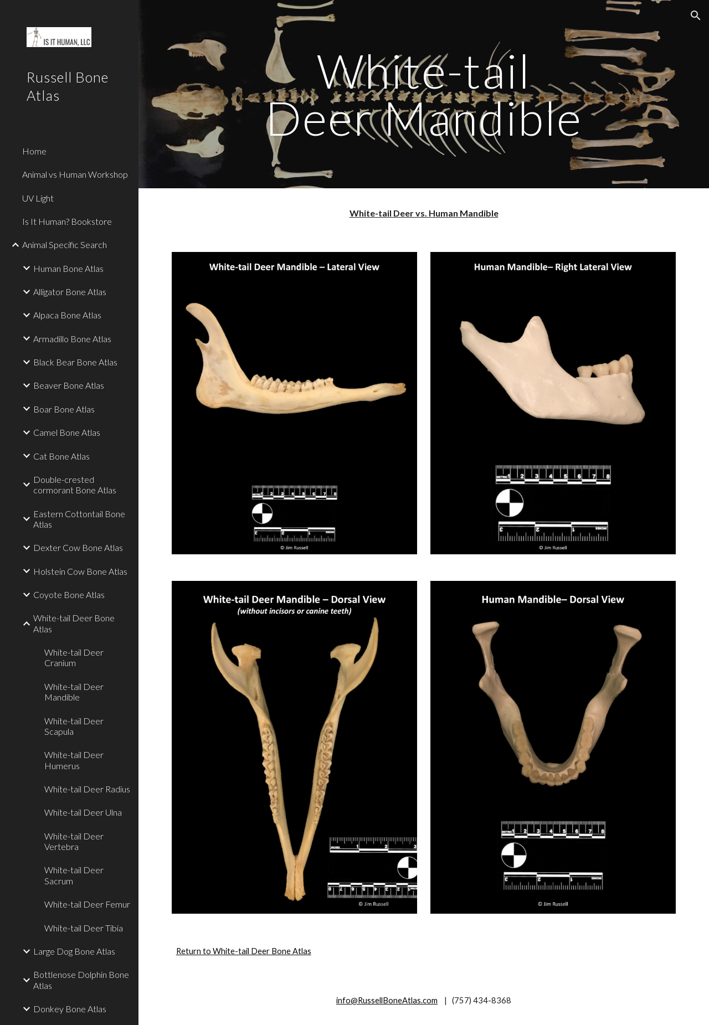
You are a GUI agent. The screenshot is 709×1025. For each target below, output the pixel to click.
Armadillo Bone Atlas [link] (72, 338)
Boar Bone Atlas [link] (64, 409)
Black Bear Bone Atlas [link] (75, 362)
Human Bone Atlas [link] (68, 268)
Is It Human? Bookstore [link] (67, 221)
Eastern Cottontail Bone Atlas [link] (79, 518)
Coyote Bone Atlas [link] (69, 594)
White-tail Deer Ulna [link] (83, 812)
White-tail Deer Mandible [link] (74, 691)
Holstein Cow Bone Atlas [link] (80, 571)
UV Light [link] (38, 198)
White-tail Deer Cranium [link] (74, 657)
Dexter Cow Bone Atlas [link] (78, 547)
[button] (695, 15)
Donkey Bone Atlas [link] (69, 1008)
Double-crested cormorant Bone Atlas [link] (74, 484)
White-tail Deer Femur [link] (87, 904)
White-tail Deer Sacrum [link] (74, 874)
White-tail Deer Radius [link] (87, 789)
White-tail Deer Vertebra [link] (74, 841)
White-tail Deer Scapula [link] (74, 725)
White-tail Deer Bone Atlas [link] (74, 622)
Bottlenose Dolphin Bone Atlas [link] (81, 979)
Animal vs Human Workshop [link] (75, 174)
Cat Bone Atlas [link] (61, 456)
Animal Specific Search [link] (64, 244)
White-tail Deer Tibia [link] (83, 928)
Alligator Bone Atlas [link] (69, 291)
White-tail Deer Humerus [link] (74, 759)
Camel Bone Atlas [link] (66, 432)
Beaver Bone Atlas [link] (68, 385)
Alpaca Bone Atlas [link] (67, 315)
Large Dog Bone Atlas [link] (74, 951)
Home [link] (34, 151)
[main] (423, 94)
